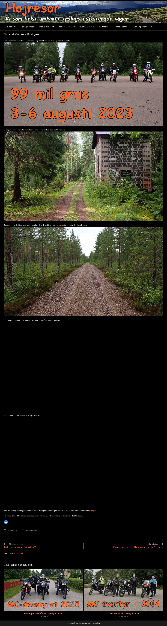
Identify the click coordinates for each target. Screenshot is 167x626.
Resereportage (31, 531)
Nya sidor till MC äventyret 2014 (123, 613)
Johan (68, 511)
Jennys (61, 225)
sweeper (92, 511)
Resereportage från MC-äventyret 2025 (43, 613)
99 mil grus (55, 41)
